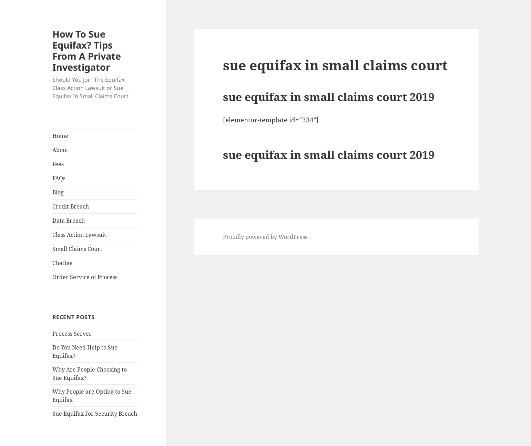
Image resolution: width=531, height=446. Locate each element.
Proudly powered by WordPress (265, 237)
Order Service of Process (85, 277)
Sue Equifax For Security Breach (94, 413)
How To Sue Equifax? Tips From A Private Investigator (86, 50)
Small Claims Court (77, 249)
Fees (58, 164)
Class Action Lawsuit (79, 235)
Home (60, 136)
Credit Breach (70, 206)
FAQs (58, 178)
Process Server (72, 333)
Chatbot (62, 263)
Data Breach (68, 220)
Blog (58, 192)
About (60, 150)
